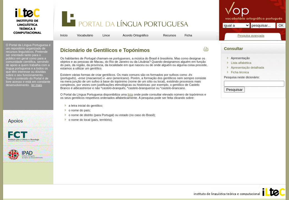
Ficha (188, 35)
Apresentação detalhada (247, 67)
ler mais (36, 85)
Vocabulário (85, 35)
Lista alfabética (241, 62)
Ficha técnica (240, 72)
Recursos (169, 35)
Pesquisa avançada (251, 35)
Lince (106, 35)
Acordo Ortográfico (135, 35)
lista (130, 94)
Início (64, 35)
